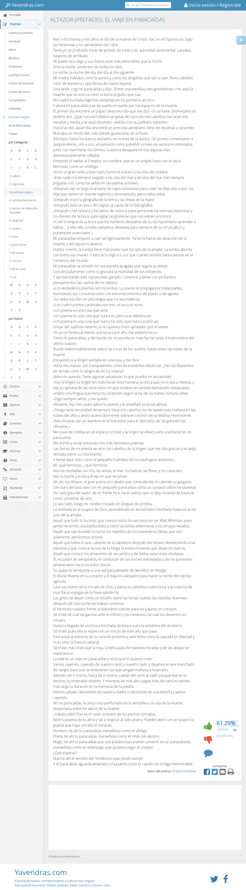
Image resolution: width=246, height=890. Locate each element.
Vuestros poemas (21, 33)
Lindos (15, 228)
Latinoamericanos (23, 200)
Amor (12, 49)
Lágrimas (17, 184)
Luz (13, 277)
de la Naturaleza (20, 125)
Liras (14, 236)
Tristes (13, 134)
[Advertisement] (145, 817)
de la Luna (18, 269)
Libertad (16, 220)
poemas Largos (16, 117)
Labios (15, 176)
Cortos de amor (19, 92)
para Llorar (18, 244)
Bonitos (14, 58)
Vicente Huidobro (184, 771)
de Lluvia (17, 253)
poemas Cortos (19, 75)
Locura (15, 261)
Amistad (14, 41)
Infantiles (15, 108)
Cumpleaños (17, 100)
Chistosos (15, 66)
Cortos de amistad (21, 83)
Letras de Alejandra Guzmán (24, 210)
